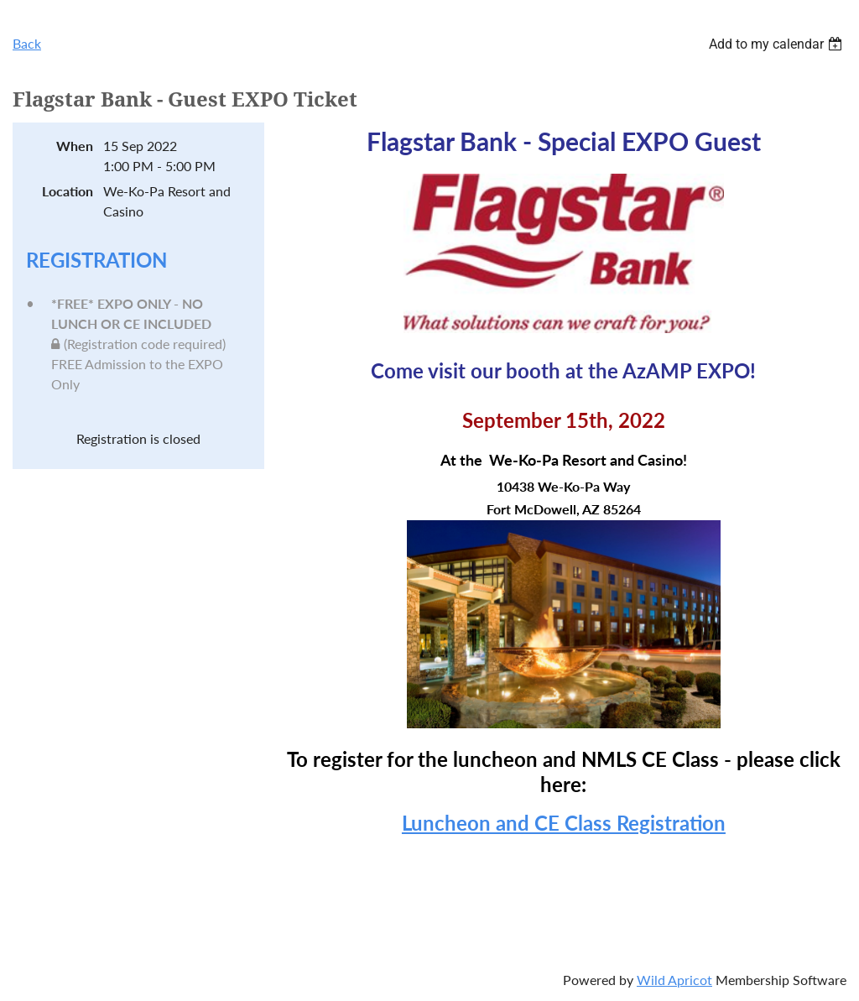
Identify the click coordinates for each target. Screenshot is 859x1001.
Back (27, 43)
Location (67, 191)
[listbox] (777, 44)
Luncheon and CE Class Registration (564, 823)
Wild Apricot (674, 980)
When (74, 146)
